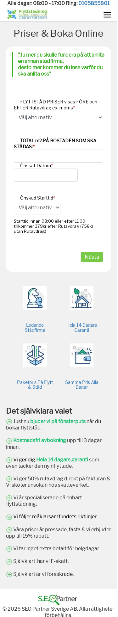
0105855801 (94, 3)
